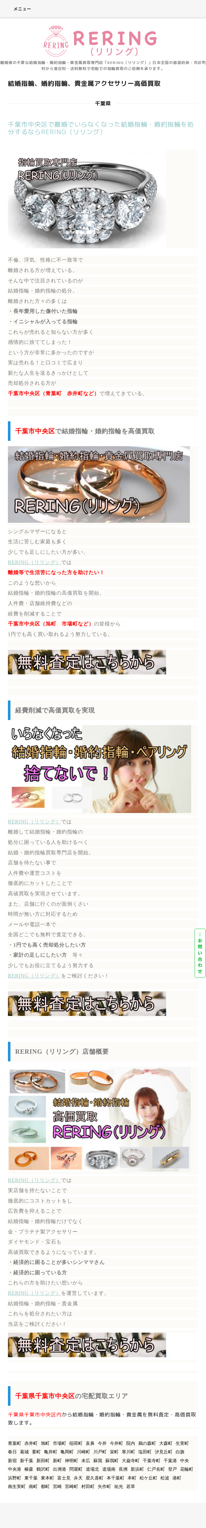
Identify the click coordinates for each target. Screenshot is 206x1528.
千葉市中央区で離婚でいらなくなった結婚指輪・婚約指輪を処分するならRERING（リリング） (101, 128)
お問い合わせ (200, 953)
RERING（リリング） (34, 562)
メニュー (18, 9)
